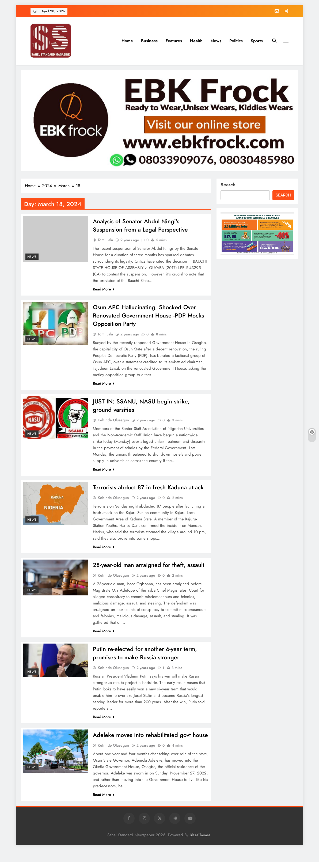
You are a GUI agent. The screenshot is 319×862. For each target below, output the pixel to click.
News (216, 41)
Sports (257, 41)
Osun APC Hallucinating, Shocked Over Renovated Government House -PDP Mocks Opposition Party (148, 316)
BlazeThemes (200, 846)
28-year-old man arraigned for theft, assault (148, 567)
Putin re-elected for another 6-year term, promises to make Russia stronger (145, 655)
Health (196, 41)
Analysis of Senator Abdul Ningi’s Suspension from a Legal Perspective (140, 225)
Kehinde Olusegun (113, 422)
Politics (236, 41)
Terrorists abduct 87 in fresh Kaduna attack (148, 489)
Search (228, 184)
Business (149, 41)
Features (174, 41)
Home (127, 41)
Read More (103, 289)
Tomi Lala (105, 240)
